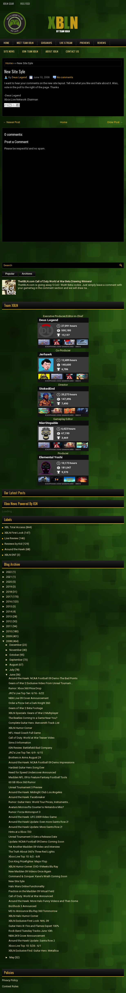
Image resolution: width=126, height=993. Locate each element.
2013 (9, 616)
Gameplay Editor (63, 419)
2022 (9, 571)
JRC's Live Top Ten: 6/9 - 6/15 (26, 752)
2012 (9, 621)
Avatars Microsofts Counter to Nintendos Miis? (36, 807)
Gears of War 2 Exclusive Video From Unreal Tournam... (41, 683)
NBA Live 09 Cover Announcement (29, 698)
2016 (9, 601)
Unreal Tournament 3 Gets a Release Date (33, 836)
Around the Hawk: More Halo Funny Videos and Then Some (43, 901)
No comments (65, 77)
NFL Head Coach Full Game (25, 732)
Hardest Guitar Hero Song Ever (26, 767)
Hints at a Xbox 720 (20, 831)
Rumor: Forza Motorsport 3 (24, 812)
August (13, 664)
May (11, 957)
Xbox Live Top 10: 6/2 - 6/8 (24, 856)
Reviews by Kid (13, 543)
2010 (9, 631)
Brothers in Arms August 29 (25, 757)
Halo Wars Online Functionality (26, 886)
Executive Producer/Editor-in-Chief (63, 316)
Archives (27, 273)
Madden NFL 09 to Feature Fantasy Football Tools (38, 777)
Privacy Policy (10, 980)
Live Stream (66, 43)
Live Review (11, 538)
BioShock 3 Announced (22, 906)
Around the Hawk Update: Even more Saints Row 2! (38, 821)
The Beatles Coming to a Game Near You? (33, 717)
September (15, 659)
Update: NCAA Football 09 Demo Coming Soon (36, 841)
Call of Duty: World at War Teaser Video (32, 737)
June (12, 674)
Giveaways (46, 43)
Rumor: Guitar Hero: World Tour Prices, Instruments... (39, 802)
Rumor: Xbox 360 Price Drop (25, 688)
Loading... (8, 511)
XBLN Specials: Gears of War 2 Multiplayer (33, 713)
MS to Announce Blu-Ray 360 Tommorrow (33, 911)
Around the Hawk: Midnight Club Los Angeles (35, 792)
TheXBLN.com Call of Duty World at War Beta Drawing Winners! (55, 281)
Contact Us (72, 51)
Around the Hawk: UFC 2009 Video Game (33, 816)
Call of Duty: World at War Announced (31, 896)
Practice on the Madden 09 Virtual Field (31, 891)
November (15, 649)
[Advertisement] (50, 251)
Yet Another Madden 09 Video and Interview (34, 846)
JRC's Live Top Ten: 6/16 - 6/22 (26, 693)
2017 (9, 596)
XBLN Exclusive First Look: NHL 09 (29, 920)
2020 (9, 581)
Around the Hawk (14, 549)
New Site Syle (14, 71)
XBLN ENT (10, 554)
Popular (9, 273)
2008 (9, 641)
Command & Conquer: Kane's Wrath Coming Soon (38, 876)
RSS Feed (25, 3)
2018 (9, 591)
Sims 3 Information (20, 742)
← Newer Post (11, 122)
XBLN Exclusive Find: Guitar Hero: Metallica (34, 950)
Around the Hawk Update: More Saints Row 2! (35, 826)
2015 (9, 606)
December (15, 644)
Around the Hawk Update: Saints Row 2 (32, 940)
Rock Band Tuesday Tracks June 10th (30, 930)
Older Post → (115, 122)
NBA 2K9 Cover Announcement (27, 935)
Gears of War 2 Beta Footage (26, 708)
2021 (9, 576)
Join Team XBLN (30, 51)
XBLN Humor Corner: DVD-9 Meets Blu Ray (33, 866)
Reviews (101, 43)
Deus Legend (19, 77)
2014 (9, 611)
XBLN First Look (13, 532)
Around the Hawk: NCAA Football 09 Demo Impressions (41, 762)
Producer (63, 453)
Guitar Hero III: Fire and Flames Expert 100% (34, 925)
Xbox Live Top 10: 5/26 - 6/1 (25, 945)
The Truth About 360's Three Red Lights (32, 851)
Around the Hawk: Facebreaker (27, 797)
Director (63, 384)
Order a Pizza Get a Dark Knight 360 (29, 703)
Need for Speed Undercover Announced (32, 772)
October (14, 654)
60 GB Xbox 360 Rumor (22, 782)
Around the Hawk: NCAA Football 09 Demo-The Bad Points (43, 678)
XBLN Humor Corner (20, 727)
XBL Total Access (14, 527)
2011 (9, 626)
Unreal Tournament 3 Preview (25, 787)
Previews (85, 43)
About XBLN (52, 51)
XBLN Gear (8, 3)
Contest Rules (10, 986)
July (11, 669)
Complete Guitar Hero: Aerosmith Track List (34, 722)
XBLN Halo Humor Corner (23, 915)
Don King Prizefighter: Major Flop (28, 861)
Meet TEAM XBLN (25, 43)
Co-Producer (63, 350)
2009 (9, 636)
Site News (9, 51)
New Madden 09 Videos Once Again (30, 871)
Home (6, 43)
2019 (9, 586)
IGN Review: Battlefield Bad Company (30, 747)
